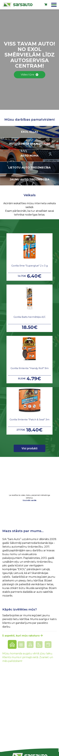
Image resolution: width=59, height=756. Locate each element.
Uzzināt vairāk (29, 500)
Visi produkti (29, 448)
